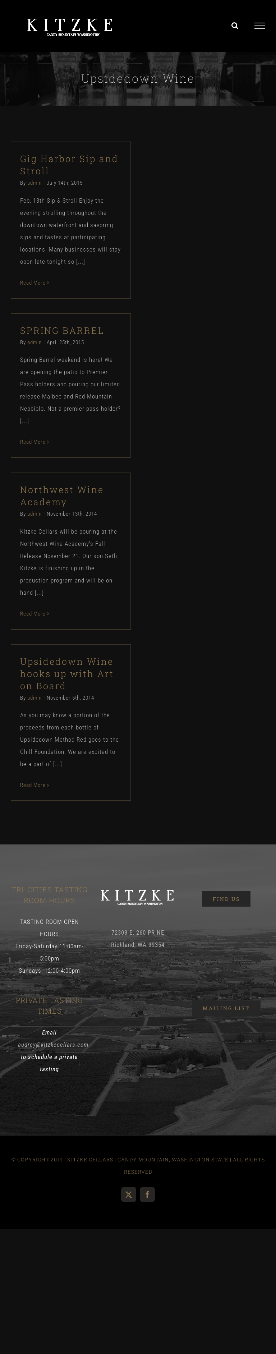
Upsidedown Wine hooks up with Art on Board (67, 673)
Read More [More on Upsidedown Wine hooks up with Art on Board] (33, 785)
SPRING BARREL (62, 330)
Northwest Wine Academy (62, 496)
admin (34, 183)
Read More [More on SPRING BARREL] (33, 442)
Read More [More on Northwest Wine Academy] (33, 614)
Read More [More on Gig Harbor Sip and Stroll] (33, 283)
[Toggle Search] (235, 25)
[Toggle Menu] (260, 26)
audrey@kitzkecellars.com (53, 1044)
